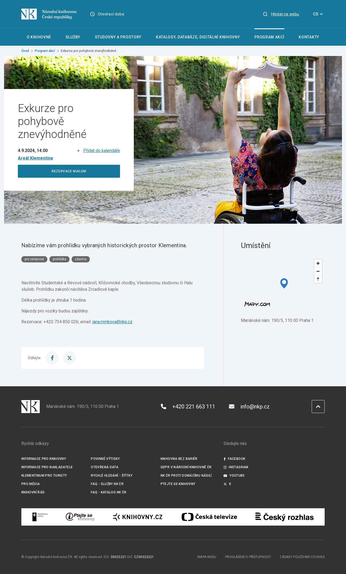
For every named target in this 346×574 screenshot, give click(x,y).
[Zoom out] (318, 271)
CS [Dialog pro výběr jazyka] (319, 14)
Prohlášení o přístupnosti (248, 557)
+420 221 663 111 (188, 406)
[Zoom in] (318, 263)
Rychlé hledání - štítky (111, 475)
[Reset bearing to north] (318, 279)
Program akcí (45, 51)
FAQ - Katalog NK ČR (108, 492)
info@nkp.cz (249, 406)
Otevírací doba (111, 14)
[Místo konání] (35, 158)
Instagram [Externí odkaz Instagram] (236, 467)
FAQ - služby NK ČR (107, 484)
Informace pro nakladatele (47, 467)
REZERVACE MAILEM (69, 171)
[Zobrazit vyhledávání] (281, 14)
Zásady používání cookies (302, 557)
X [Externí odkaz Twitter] (227, 484)
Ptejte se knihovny (178, 484)
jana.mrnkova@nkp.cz (112, 321)
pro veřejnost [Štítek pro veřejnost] (34, 259)
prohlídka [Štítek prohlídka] (59, 259)
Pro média (30, 484)
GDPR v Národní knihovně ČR (186, 467)
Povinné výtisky (105, 459)
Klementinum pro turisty (44, 475)
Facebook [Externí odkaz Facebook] (234, 459)
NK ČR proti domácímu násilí (186, 475)
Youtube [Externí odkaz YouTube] (234, 475)
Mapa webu (206, 557)
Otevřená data (104, 467)
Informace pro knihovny (43, 459)
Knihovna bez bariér (179, 459)
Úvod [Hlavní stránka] (25, 51)
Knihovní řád (33, 492)
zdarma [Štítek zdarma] (80, 259)
